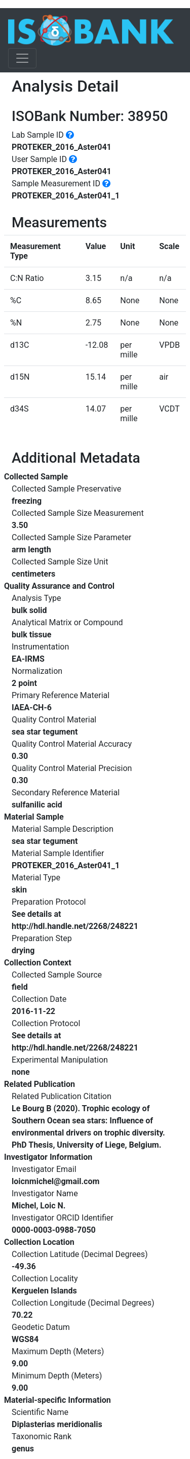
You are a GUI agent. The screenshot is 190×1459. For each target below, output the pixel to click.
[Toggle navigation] (22, 58)
